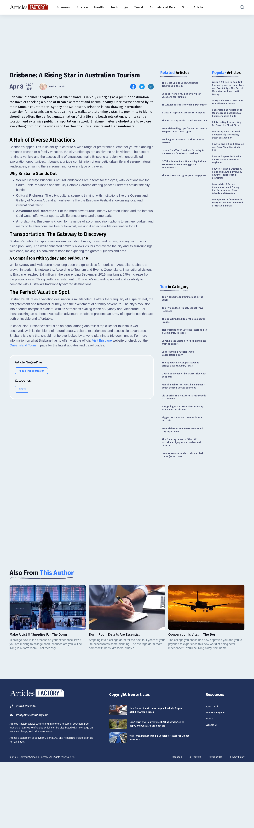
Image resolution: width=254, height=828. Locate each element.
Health (99, 7)
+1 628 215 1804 (26, 769)
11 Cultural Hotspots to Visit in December (182, 110)
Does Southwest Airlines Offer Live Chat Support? (182, 421)
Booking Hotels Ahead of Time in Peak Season (184, 159)
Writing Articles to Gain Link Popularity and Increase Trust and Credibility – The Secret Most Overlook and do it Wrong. (227, 92)
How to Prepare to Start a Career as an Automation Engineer (227, 192)
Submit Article (192, 7)
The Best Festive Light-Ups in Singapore (181, 204)
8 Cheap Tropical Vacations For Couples (182, 122)
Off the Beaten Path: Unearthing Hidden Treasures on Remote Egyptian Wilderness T (183, 190)
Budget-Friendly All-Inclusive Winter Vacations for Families (181, 97)
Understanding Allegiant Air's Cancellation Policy (181, 396)
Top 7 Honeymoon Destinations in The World (184, 330)
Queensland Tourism (24, 426)
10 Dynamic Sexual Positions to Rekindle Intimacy (226, 112)
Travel (138, 7)
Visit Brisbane (102, 421)
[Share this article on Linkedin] (151, 86)
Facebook (171, 822)
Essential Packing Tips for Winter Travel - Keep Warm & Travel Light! (184, 147)
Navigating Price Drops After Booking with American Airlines (182, 462)
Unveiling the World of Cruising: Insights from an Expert (183, 384)
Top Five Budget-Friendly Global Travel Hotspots (183, 343)
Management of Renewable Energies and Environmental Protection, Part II (228, 253)
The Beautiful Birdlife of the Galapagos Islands (180, 355)
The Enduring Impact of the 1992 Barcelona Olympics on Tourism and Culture (183, 501)
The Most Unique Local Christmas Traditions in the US (184, 85)
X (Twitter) (191, 822)
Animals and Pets (162, 7)
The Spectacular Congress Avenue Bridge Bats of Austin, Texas (184, 409)
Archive (211, 783)
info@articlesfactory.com (35, 778)
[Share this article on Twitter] (142, 86)
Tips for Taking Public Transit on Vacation (183, 134)
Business (63, 7)
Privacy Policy (236, 822)
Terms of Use (212, 822)
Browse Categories (219, 776)
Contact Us (214, 791)
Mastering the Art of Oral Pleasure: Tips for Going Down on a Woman (227, 161)
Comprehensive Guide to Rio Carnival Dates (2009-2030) (180, 516)
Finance (82, 7)
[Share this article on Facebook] (133, 86)
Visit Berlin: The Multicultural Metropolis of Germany (181, 450)
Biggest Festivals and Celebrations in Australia (178, 474)
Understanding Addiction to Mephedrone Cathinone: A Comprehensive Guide (227, 128)
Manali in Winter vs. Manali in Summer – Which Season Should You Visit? (183, 435)
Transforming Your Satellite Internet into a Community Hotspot (180, 369)
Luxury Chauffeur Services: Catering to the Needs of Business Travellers (179, 173)
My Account (214, 769)
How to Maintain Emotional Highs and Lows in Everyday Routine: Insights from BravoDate (226, 211)
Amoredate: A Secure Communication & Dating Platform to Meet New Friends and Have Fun (228, 233)
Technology (119, 7)
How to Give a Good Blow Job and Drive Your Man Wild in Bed (228, 178)
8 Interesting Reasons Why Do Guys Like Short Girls (227, 145)
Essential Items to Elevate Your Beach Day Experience (182, 487)
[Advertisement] (127, 39)
